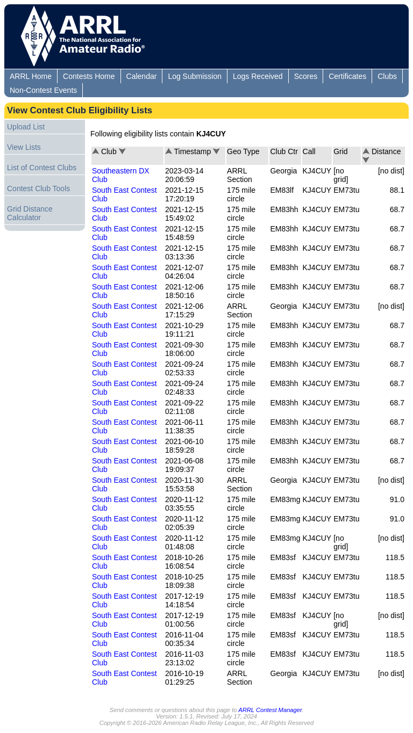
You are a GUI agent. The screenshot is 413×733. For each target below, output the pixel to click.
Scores (306, 76)
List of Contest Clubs (41, 167)
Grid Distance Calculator (30, 213)
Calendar (141, 76)
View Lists (24, 147)
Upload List (26, 126)
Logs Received (258, 76)
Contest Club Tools (38, 188)
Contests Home (89, 76)
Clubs (387, 76)
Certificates (347, 76)
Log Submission (195, 76)
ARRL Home (31, 76)
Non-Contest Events (43, 90)
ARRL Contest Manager (270, 710)
